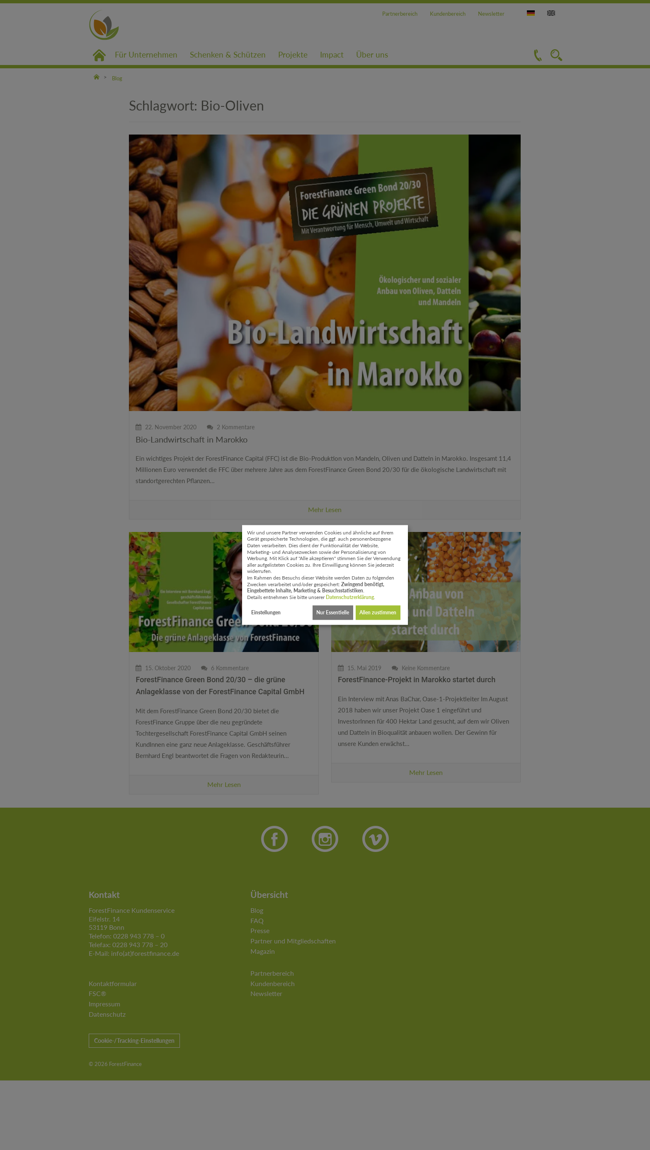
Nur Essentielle (332, 612)
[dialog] (325, 575)
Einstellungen (266, 612)
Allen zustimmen (377, 612)
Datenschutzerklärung (350, 597)
